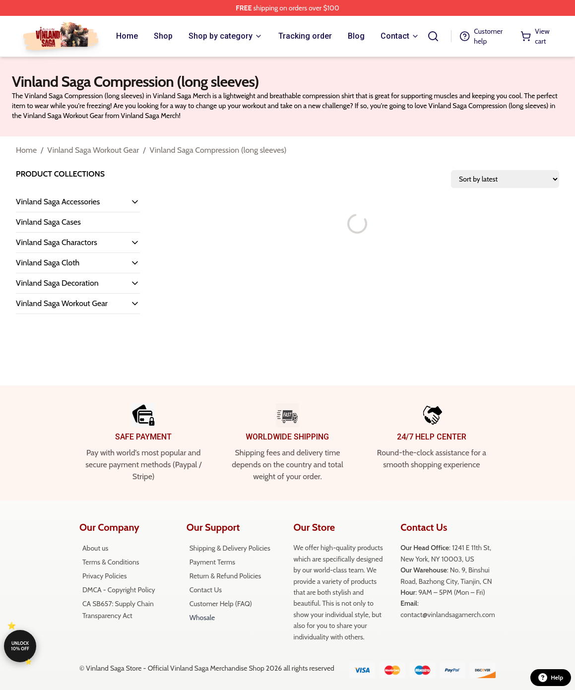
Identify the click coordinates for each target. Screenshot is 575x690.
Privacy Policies (104, 575)
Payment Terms (212, 562)
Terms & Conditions (110, 562)
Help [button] (550, 677)
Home (26, 150)
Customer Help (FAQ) (221, 603)
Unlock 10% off (20, 645)
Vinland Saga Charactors (56, 242)
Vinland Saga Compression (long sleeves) (217, 150)
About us (95, 548)
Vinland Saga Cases (48, 222)
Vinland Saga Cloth (47, 262)
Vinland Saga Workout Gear (93, 150)
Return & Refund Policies (225, 575)
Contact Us (206, 589)
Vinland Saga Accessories (58, 201)
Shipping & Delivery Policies (230, 548)
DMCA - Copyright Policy (118, 589)
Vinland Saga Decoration (57, 283)
